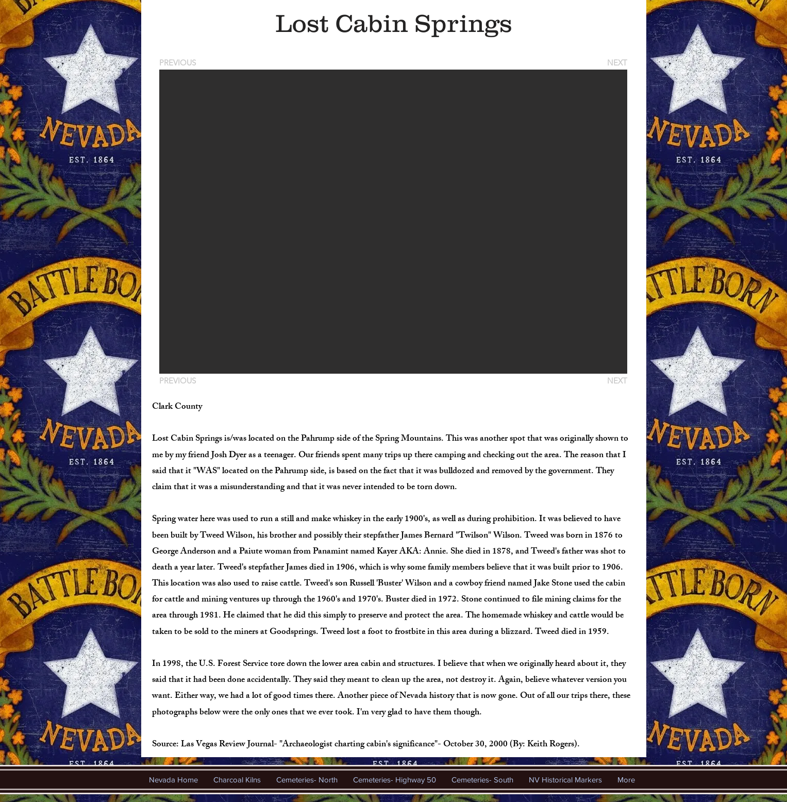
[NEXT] (616, 63)
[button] (393, 222)
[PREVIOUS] (179, 63)
